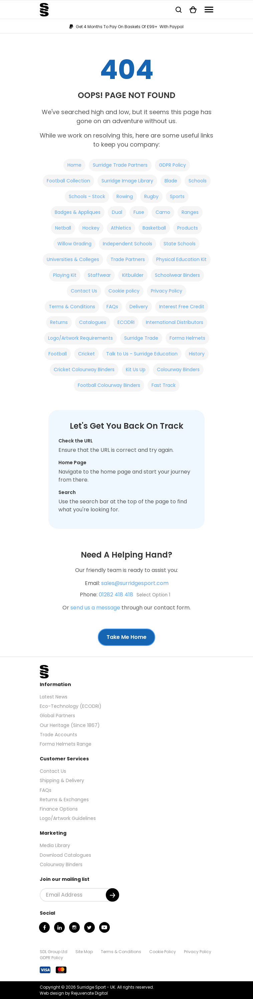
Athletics (121, 228)
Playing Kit (64, 275)
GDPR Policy (172, 165)
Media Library (55, 845)
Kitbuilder (133, 275)
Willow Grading (74, 243)
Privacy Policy (166, 290)
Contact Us (84, 290)
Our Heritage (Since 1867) (70, 725)
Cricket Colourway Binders (84, 369)
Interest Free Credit (181, 306)
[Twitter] (89, 927)
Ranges (190, 212)
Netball (63, 228)
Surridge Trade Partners (120, 165)
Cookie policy (124, 290)
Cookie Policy (162, 951)
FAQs (112, 306)
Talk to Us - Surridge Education (142, 353)
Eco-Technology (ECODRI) (70, 706)
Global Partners (57, 715)
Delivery (139, 306)
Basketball (154, 228)
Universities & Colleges (73, 259)
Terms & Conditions (72, 306)
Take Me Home (126, 637)
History (197, 353)
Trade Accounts (58, 734)
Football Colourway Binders (109, 385)
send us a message (95, 607)
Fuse (139, 212)
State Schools (180, 243)
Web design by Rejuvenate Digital (74, 993)
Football (57, 353)
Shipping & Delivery (62, 780)
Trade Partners (127, 259)
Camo (163, 212)
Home (74, 165)
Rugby (151, 196)
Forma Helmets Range (65, 744)
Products (187, 228)
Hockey (90, 228)
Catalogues (92, 322)
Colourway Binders (178, 369)
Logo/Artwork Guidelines (68, 818)
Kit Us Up (136, 369)
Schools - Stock (87, 196)
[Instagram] (74, 927)
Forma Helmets (187, 338)
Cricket (86, 353)
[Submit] (112, 895)
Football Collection (68, 180)
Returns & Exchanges (64, 799)
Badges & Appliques (77, 212)
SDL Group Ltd (53, 951)
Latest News (53, 696)
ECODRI (126, 322)
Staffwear (99, 275)
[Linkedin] (59, 927)
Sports (177, 196)
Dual (117, 212)
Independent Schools (127, 243)
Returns (59, 322)
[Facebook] (44, 927)
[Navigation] (209, 9)
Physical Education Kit (181, 259)
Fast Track (164, 385)
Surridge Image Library (127, 180)
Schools (198, 180)
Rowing (124, 196)
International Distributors (174, 322)
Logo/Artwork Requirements (80, 338)
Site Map (84, 951)
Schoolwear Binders (177, 275)
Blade (171, 180)
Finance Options (59, 809)
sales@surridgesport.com (135, 583)
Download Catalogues (65, 855)
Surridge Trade (141, 338)
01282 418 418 (116, 594)
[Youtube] (104, 927)
